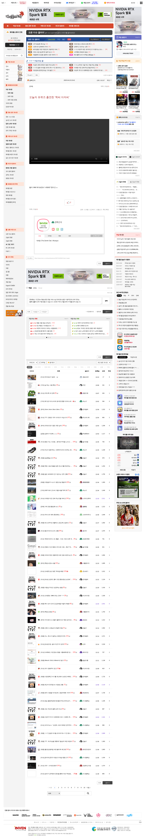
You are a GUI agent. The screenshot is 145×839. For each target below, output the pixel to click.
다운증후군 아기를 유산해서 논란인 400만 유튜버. (58, 676)
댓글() (107, 86)
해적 (7, 79)
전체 (29, 367)
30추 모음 (9, 96)
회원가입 (9, 49)
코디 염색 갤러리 (10, 171)
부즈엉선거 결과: (48, 377)
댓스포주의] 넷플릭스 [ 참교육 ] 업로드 (55, 523)
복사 (36, 75)
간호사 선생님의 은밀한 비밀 (52, 628)
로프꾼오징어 (87, 749)
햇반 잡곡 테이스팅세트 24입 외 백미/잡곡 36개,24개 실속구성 (128, 242)
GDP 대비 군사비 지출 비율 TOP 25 (54, 490)
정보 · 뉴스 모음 (10, 117)
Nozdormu (86, 693)
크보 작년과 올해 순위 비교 (51, 709)
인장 (39, 236)
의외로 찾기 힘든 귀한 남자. (51, 425)
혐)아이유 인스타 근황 (50, 531)
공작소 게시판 (10, 175)
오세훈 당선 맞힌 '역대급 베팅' (52, 571)
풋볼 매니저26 (10, 306)
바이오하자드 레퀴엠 (11, 299)
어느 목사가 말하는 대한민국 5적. (53, 636)
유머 (55, 367)
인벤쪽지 (53, 229)
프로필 (49, 236)
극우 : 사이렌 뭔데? (49, 765)
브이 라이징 (9, 289)
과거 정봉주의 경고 (49, 668)
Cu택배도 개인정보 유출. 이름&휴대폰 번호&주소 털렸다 (60, 652)
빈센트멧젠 (86, 539)
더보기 (61, 229)
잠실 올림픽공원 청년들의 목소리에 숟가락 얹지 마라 (59, 701)
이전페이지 (90, 311)
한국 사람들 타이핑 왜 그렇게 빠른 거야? (55, 693)
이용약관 (51, 822)
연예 (47, 367)
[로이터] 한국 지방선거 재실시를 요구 (54, 757)
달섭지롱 (85, 660)
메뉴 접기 (96, 236)
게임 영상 (8, 282)
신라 (84, 644)
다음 (88, 787)
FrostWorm (86, 434)
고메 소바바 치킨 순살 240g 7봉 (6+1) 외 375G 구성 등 (128, 253)
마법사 (7, 69)
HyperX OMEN (10, 285)
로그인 (133, 3)
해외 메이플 (9, 195)
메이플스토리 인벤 (16, 32)
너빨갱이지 (86, 563)
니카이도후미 (87, 498)
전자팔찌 (85, 409)
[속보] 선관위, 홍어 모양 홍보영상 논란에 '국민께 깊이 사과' (61, 579)
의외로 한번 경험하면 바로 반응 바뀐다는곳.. (57, 555)
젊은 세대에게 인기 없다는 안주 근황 (54, 474)
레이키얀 (85, 652)
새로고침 (109, 288)
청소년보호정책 (74, 822)
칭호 (70, 236)
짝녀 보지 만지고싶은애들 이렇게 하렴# (55, 604)
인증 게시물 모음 (10, 127)
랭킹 (60, 236)
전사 (7, 66)
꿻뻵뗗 (85, 506)
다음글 (35, 312)
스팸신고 (99, 209)
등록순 (35, 288)
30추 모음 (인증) (11, 100)
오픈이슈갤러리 (107, 75)
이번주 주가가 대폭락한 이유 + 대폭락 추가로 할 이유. (59, 717)
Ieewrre (85, 620)
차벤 (7, 268)
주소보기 (30, 75)
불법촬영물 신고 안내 (86, 822)
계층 (95, 367)
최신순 (40, 288)
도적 (7, 76)
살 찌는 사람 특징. (48, 385)
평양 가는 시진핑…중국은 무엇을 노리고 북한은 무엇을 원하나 (62, 442)
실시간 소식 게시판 (11, 120)
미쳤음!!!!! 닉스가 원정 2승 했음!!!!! (53, 482)
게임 (75, 367)
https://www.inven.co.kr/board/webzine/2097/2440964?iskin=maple (52, 258)
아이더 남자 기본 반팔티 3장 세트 (126, 239)
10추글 (43, 362)
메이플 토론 (9, 188)
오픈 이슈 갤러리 (10, 234)
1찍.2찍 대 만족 (47, 393)
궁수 (7, 73)
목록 (102, 86)
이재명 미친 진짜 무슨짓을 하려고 (53, 498)
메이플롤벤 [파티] (11, 202)
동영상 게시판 (10, 178)
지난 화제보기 (94, 39)
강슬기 (85, 458)
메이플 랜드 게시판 (11, 151)
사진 (88, 367)
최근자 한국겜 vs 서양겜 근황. (52, 684)
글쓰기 (107, 357)
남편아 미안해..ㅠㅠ (49, 434)
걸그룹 (7, 272)
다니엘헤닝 (86, 701)
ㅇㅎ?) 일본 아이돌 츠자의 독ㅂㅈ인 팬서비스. (57, 733)
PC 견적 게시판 (10, 248)
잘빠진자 (31, 80)
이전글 (44, 312)
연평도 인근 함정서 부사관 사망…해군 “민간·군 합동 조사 (61, 547)
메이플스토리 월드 (11, 199)
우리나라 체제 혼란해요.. (50, 514)
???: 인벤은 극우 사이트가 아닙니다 (54, 417)
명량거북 (85, 393)
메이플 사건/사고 (10, 192)
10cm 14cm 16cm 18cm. (50, 409)
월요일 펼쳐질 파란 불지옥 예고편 (53, 749)
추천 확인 (106, 209)
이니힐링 (57, 229)
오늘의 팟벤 (9, 241)
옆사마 (85, 531)
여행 (7, 275)
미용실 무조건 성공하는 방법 (52, 587)
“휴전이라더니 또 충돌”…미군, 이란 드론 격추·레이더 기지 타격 (62, 539)
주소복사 (30, 258)
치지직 (7, 265)
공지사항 (108, 822)
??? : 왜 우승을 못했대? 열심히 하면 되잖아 (56, 741)
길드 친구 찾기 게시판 (12, 158)
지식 (82, 367)
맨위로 (99, 311)
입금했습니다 (47, 458)
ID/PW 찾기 (18, 49)
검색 (22, 55)
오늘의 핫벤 (9, 237)
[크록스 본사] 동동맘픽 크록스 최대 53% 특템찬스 (128, 246)
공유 (81, 209)
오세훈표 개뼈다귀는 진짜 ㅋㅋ (52, 595)
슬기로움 (85, 442)
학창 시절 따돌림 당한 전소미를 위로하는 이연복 (58, 466)
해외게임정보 (9, 278)
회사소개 (36, 822)
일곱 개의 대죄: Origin (12, 292)
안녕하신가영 (87, 765)
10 (84, 787)
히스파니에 (86, 417)
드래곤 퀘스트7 (10, 303)
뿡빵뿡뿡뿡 (86, 482)
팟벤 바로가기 (10, 261)
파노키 (85, 401)
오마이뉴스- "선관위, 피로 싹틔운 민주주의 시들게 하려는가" (62, 725)
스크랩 (86, 209)
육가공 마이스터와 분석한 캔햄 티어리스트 (56, 401)
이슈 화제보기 (106, 39)
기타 (108, 367)
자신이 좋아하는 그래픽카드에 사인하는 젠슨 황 (58, 450)
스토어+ (137, 61)
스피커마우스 (87, 514)
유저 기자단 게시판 (11, 130)
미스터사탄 (86, 595)
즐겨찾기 (52, 362)
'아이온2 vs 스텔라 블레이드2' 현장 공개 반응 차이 (58, 620)
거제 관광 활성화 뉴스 (50, 506)
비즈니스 (44, 822)
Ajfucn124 (86, 377)
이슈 (38, 367)
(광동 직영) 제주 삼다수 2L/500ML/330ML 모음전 (128, 249)
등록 (106, 301)
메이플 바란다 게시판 (12, 154)
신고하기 (92, 209)
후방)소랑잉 (46, 612)
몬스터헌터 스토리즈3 (12, 296)
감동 (101, 367)
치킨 (84, 385)
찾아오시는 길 (99, 822)
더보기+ (66, 318)
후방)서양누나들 (48, 563)
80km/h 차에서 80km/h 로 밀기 (52, 660)
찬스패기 (85, 571)
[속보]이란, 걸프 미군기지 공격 (52, 644)
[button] (46, 337)
